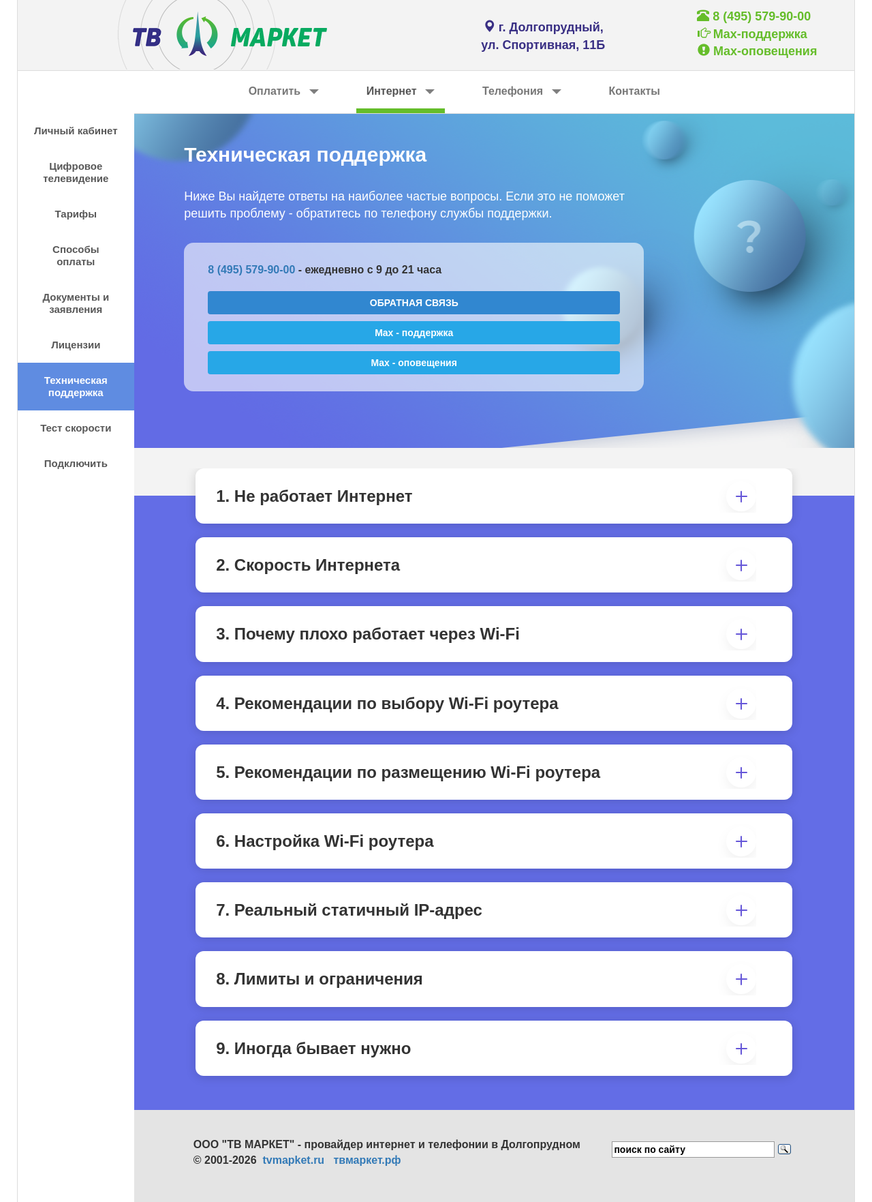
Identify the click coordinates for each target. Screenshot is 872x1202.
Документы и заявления (75, 303)
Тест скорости (75, 428)
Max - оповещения (414, 362)
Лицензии (75, 344)
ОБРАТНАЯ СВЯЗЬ (414, 302)
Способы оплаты (75, 255)
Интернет (401, 91)
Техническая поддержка (76, 386)
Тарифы (76, 214)
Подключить (76, 463)
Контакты (634, 91)
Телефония (521, 91)
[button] (737, 496)
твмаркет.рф (367, 1160)
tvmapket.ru (293, 1160)
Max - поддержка (414, 332)
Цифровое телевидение (75, 172)
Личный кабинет (76, 130)
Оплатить (284, 91)
